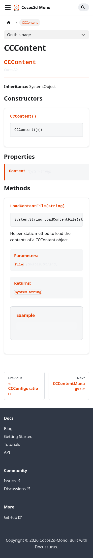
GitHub (13, 517)
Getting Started (18, 436)
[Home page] (8, 22)
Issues (12, 481)
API (7, 452)
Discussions (17, 488)
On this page (19, 34)
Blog (8, 428)
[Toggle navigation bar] (7, 7)
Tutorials (12, 444)
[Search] (83, 7)
